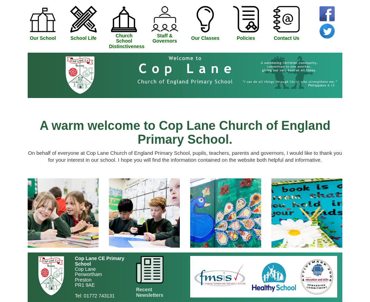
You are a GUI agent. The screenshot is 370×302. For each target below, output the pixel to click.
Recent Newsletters (149, 292)
